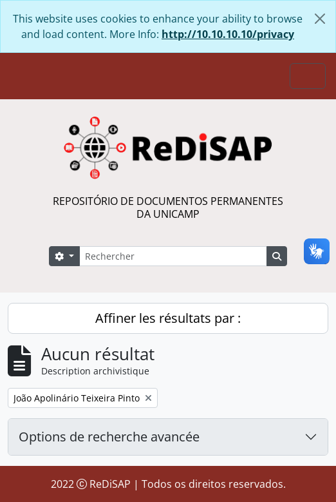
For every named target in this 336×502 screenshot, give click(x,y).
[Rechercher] (173, 256)
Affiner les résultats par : (168, 318)
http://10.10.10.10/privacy (228, 34)
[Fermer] (319, 19)
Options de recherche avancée (109, 436)
